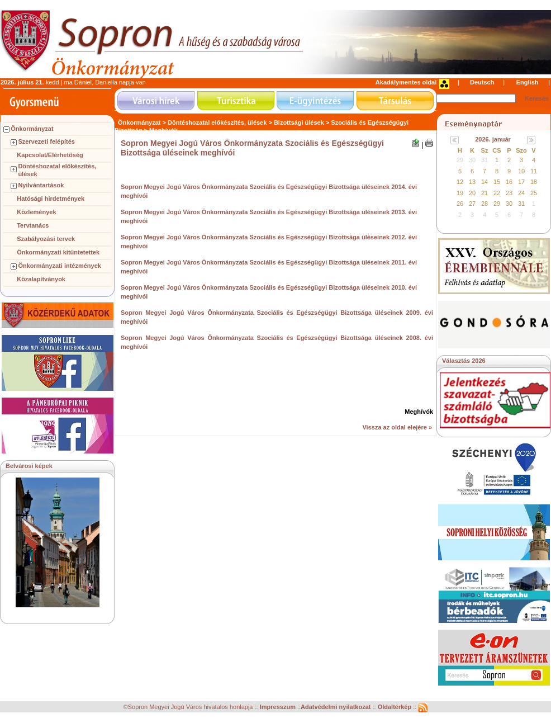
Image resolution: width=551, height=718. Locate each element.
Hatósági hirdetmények (50, 198)
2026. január (493, 139)
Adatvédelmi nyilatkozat (335, 707)
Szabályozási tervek (46, 238)
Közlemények (36, 212)
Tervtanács (33, 225)
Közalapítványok (41, 279)
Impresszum (278, 707)
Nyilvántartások (41, 185)
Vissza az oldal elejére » (397, 427)
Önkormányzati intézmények (59, 265)
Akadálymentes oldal (406, 82)
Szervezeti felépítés (46, 141)
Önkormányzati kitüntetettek (58, 252)
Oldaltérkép (396, 707)
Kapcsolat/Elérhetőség (50, 155)
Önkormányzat (32, 128)
